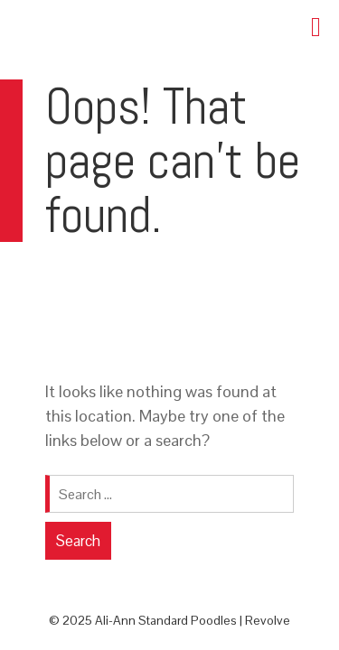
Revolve (267, 620)
